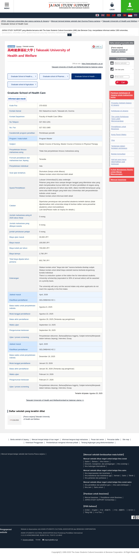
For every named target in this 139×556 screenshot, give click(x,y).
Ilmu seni (88, 487)
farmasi (117, 476)
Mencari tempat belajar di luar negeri (45, 440)
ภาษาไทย (98, 512)
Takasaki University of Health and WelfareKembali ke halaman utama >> (55, 400)
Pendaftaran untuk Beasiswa (118, 128)
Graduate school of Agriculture (22, 85)
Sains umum (98, 487)
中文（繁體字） (120, 510)
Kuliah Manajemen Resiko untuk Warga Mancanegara (122, 172)
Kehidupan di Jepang (119, 111)
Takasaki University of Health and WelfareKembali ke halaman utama (77, 67)
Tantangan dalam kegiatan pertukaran (119, 147)
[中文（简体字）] (108, 15)
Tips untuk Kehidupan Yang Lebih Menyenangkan (120, 118)
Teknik (131, 476)
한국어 (130, 510)
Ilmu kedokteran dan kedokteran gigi (98, 476)
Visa (113, 140)
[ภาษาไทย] (135, 15)
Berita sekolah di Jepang (19, 440)
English (95, 510)
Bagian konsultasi (118, 154)
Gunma (18, 46)
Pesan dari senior (97, 440)
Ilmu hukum (104, 462)
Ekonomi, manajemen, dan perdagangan (100, 464)
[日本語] (97, 15)
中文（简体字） (106, 510)
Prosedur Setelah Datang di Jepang (121, 104)
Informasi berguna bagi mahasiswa (75, 440)
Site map (125, 440)
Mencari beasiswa (118, 180)
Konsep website (27, 540)
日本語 (87, 510)
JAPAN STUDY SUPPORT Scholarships (100, 500)
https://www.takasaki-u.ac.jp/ (92, 64)
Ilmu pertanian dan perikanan (95, 478)
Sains (124, 476)
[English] (103, 15)
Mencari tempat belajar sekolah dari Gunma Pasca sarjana (23, 454)
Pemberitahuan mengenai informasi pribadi (62, 443)
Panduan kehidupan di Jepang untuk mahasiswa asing (122, 95)
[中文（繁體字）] (114, 15)
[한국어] (119, 15)
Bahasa (95, 462)
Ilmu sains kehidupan (121, 485)
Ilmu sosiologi (122, 464)
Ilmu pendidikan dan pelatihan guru (98, 485)
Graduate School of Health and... (23, 76)
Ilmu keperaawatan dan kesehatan (97, 473)
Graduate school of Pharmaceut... (55, 76)
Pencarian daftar (113, 440)
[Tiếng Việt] (125, 15)
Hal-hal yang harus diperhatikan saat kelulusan (118, 161)
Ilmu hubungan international (95, 466)
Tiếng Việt (88, 512)
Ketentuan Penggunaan (34, 443)
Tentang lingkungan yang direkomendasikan (97, 443)
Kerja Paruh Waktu (118, 134)
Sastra (87, 462)
